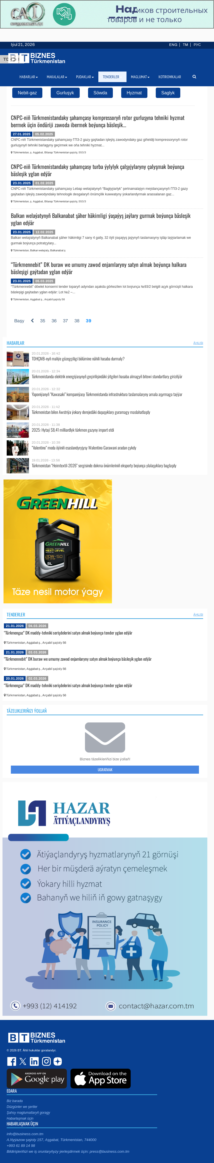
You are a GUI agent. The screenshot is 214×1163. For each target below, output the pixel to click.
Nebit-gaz (27, 92)
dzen (56, 1061)
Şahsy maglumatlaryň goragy (28, 1113)
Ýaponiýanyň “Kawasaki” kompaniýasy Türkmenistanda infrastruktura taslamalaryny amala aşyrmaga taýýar (107, 394)
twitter (23, 1061)
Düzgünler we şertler (22, 1107)
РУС (197, 45)
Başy (19, 320)
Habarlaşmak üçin (20, 1118)
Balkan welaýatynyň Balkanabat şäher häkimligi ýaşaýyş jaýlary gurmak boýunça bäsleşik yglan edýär (101, 219)
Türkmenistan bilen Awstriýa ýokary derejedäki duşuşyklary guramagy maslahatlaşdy (91, 412)
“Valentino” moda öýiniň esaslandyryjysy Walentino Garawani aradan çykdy (84, 448)
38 (76, 320)
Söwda (100, 92)
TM (185, 45)
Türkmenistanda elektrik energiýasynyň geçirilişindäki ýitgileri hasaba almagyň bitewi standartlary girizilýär (107, 376)
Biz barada (15, 1101)
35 (42, 320)
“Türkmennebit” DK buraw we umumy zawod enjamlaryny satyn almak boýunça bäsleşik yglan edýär (78, 659)
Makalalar (57, 76)
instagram (45, 1061)
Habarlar (15, 343)
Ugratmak (105, 769)
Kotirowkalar (170, 76)
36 (54, 320)
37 (65, 320)
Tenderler (16, 614)
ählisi (198, 343)
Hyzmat (134, 92)
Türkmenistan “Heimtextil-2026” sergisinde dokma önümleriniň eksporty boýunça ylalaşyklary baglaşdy (104, 465)
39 (88, 320)
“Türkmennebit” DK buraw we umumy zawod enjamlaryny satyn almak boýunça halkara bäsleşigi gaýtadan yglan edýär (98, 268)
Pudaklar (85, 76)
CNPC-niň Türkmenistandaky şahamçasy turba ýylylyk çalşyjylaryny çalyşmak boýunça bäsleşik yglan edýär (97, 170)
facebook (12, 1061)
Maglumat (140, 76)
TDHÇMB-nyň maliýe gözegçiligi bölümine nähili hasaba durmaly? (78, 359)
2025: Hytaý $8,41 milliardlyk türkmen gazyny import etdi (73, 430)
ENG (173, 45)
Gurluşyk (65, 92)
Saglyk (168, 92)
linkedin (34, 1061)
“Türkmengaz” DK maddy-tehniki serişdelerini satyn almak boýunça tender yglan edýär (68, 633)
